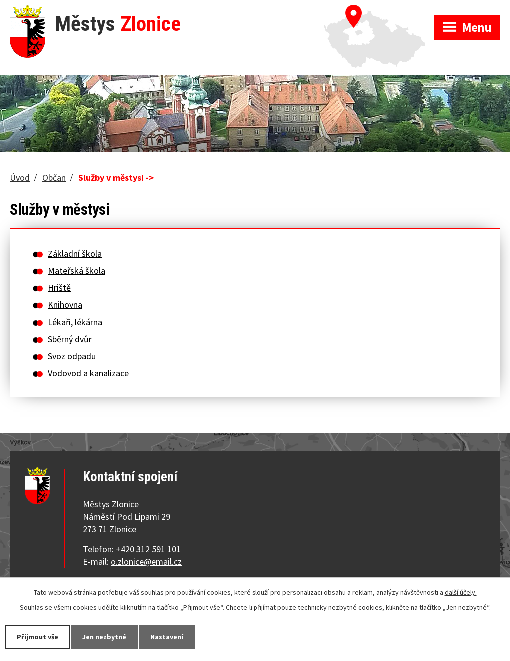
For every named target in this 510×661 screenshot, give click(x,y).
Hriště (59, 287)
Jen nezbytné (104, 636)
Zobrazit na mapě (379, 10)
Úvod (20, 177)
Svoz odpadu (72, 356)
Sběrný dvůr (70, 339)
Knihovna (65, 304)
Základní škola (75, 253)
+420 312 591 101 (148, 549)
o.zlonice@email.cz (146, 561)
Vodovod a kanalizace (88, 373)
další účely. (461, 592)
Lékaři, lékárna (75, 322)
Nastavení (166, 636)
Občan (54, 177)
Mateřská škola (76, 270)
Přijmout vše (37, 636)
